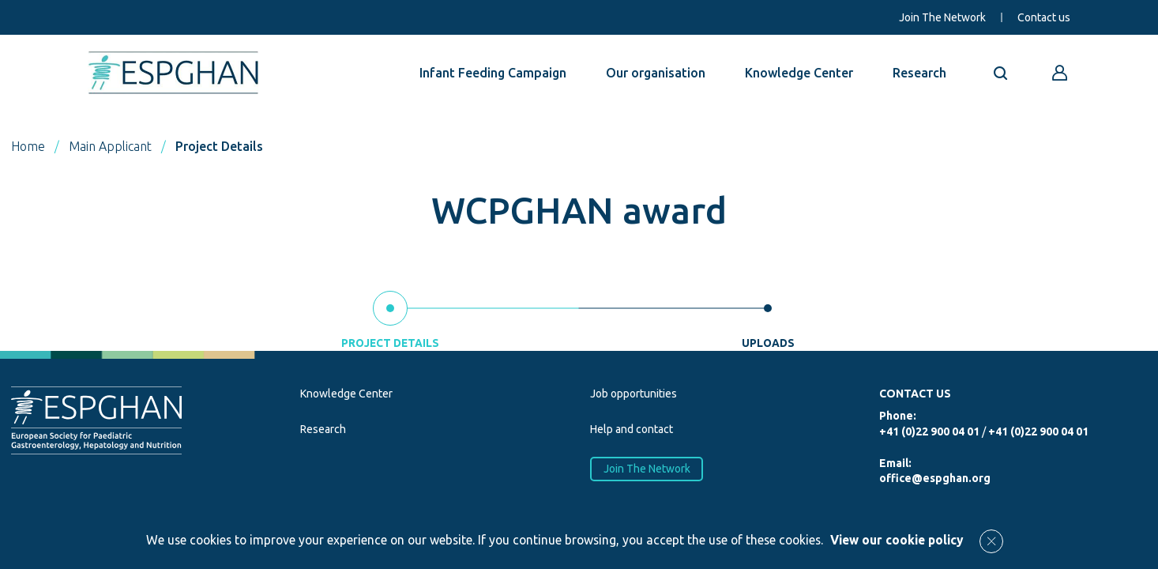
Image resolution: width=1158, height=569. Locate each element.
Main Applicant (110, 146)
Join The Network (942, 17)
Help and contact (631, 429)
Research (919, 73)
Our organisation (655, 73)
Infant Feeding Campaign (492, 73)
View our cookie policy (897, 540)
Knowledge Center (799, 73)
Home (28, 146)
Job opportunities (633, 393)
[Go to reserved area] (1060, 72)
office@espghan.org (935, 478)
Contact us (1043, 17)
